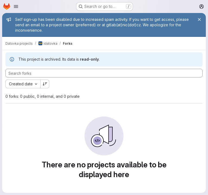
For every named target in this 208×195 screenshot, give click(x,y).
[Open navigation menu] (16, 6)
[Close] (199, 19)
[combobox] (22, 84)
